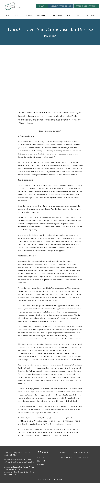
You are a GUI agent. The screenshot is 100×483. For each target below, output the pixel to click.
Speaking (29, 16)
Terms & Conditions (81, 453)
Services (41, 16)
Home (7, 16)
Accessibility (67, 457)
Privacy (63, 453)
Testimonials (56, 16)
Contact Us (83, 457)
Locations (90, 16)
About (17, 16)
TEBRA (59, 480)
